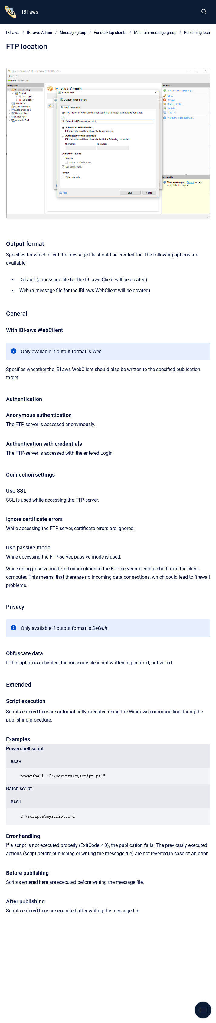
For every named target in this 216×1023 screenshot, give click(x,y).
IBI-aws (30, 12)
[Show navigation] (203, 1010)
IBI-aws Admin (39, 32)
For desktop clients (110, 32)
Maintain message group (155, 32)
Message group (73, 32)
